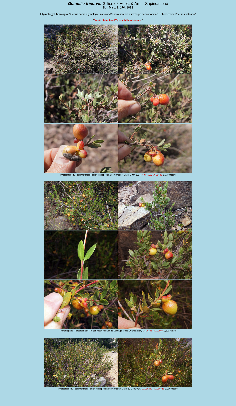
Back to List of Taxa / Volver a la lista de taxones (118, 20)
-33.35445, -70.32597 (152, 331)
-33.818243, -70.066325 (152, 389)
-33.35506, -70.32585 (152, 175)
